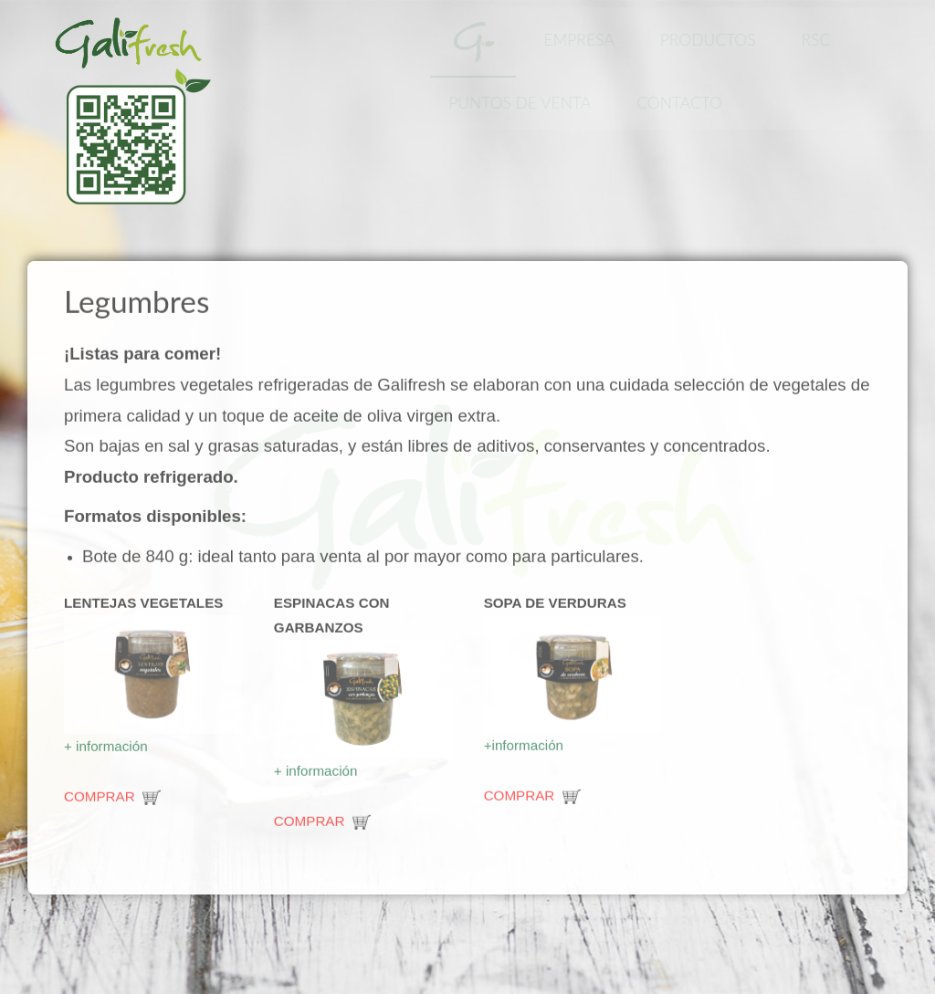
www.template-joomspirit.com (6, 889)
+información (526, 743)
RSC (818, 39)
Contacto (682, 102)
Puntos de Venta (522, 102)
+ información (108, 744)
